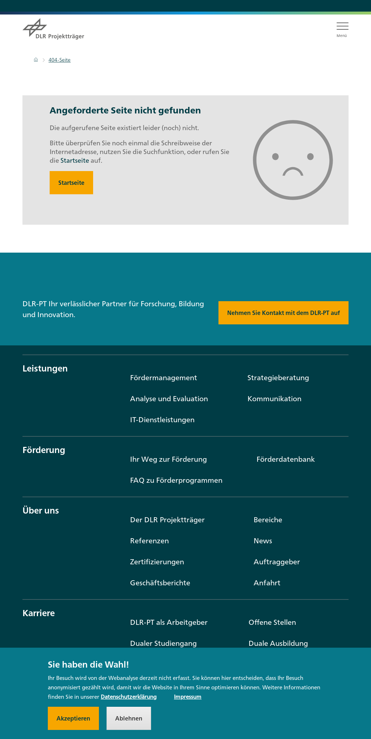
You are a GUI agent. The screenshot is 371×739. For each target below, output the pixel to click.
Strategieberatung (278, 377)
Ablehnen (128, 720)
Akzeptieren (73, 720)
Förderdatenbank (286, 459)
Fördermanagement (163, 377)
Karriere (38, 612)
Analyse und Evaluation (169, 398)
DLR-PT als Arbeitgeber (169, 622)
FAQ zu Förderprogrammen (176, 480)
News (263, 540)
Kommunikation (274, 398)
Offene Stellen (272, 622)
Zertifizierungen (157, 561)
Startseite (75, 160)
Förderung (43, 449)
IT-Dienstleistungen (162, 419)
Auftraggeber (277, 561)
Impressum (187, 698)
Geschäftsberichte (160, 582)
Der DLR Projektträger (167, 519)
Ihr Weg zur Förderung (168, 459)
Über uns (40, 510)
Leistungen (45, 368)
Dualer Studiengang (163, 643)
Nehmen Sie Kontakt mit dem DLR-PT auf (283, 313)
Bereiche (268, 519)
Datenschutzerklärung (129, 698)
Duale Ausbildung (278, 643)
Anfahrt (267, 582)
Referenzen (149, 540)
